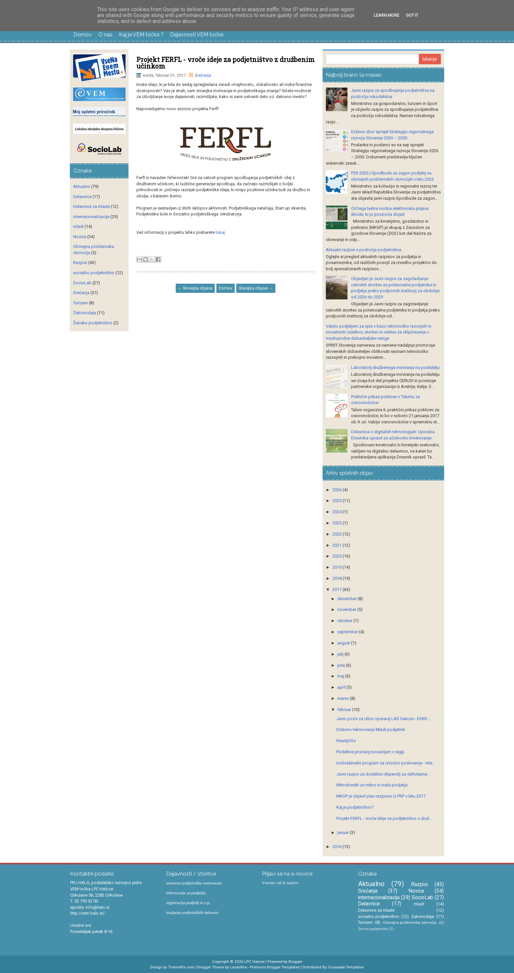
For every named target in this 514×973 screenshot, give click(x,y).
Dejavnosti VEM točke (196, 34)
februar (344, 709)
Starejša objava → (256, 288)
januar (343, 832)
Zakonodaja (84, 312)
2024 (337, 511)
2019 (337, 567)
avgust (344, 642)
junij (341, 665)
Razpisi (80, 262)
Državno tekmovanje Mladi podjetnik (370, 729)
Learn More (386, 15)
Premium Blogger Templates (275, 967)
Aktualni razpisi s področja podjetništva (363, 249)
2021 (337, 545)
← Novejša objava (195, 288)
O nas (105, 34)
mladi (78, 226)
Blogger (295, 961)
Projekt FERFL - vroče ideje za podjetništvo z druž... (384, 818)
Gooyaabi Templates (346, 967)
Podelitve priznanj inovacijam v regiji (370, 751)
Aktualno (81, 186)
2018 (337, 578)
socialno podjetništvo (93, 272)
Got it (412, 15)
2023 (337, 522)
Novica (79, 236)
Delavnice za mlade (91, 206)
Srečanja (203, 75)
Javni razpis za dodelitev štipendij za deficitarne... (383, 774)
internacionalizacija (91, 216)
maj (341, 676)
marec (343, 698)
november (347, 609)
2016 (337, 846)
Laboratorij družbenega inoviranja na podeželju (395, 367)
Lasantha (238, 967)
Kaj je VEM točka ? (141, 34)
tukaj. (220, 232)
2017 (337, 589)
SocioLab (82, 282)
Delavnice (82, 196)
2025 (337, 500)
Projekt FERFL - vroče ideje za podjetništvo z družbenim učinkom (225, 62)
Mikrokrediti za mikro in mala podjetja (371, 784)
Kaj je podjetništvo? (355, 807)
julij (341, 654)
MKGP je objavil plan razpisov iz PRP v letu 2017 (380, 796)
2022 (337, 534)
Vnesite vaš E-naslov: (280, 882)
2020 (337, 556)
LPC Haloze (255, 961)
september (348, 631)
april (341, 687)
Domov (82, 34)
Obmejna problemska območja (410, 922)
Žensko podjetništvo (92, 322)
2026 (337, 489)
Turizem (80, 302)
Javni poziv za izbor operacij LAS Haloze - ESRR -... (384, 718)
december (347, 598)
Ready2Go (346, 740)
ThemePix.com (181, 967)
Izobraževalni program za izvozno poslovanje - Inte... (385, 762)
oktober (345, 620)
